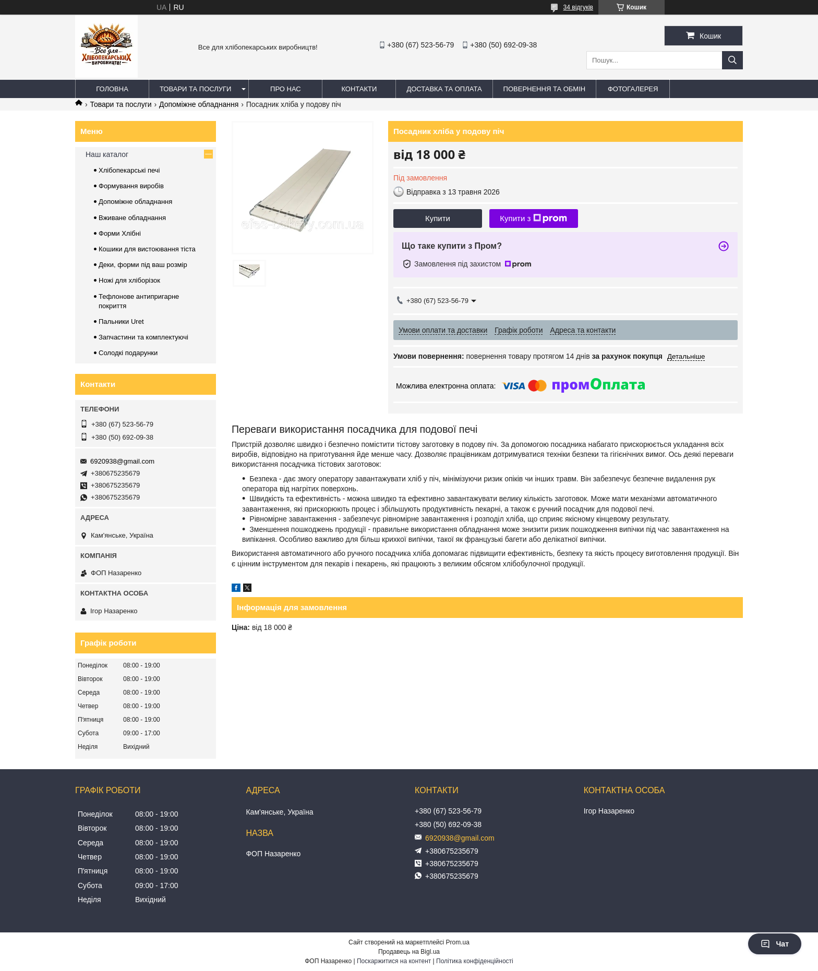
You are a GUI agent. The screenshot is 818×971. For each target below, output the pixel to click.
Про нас (285, 89)
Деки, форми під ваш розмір (143, 265)
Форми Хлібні (120, 233)
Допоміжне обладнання (198, 104)
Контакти (359, 89)
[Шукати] (732, 60)
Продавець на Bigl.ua (409, 951)
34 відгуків (578, 7)
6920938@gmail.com (122, 461)
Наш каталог (107, 154)
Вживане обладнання (132, 218)
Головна (112, 89)
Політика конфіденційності (474, 961)
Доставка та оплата (444, 89)
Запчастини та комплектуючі (143, 337)
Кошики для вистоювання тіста (147, 249)
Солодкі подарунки (128, 353)
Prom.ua (458, 942)
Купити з (533, 218)
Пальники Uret (121, 321)
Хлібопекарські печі (129, 170)
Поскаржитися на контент (394, 961)
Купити (437, 218)
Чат (775, 944)
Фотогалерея (633, 89)
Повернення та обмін (544, 89)
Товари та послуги (195, 89)
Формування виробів (131, 186)
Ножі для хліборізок (129, 280)
